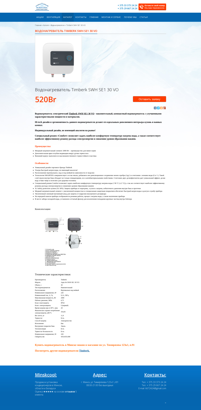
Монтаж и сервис (111, 17)
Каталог (67, 17)
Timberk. (84, 350)
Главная (93, 17)
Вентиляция (53, 17)
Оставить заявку (149, 99)
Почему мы (130, 17)
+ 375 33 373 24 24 (127, 5)
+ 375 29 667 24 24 (127, 8)
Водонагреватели (57, 25)
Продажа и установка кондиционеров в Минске (48, 383)
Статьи (144, 17)
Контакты (80, 17)
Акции (40, 17)
